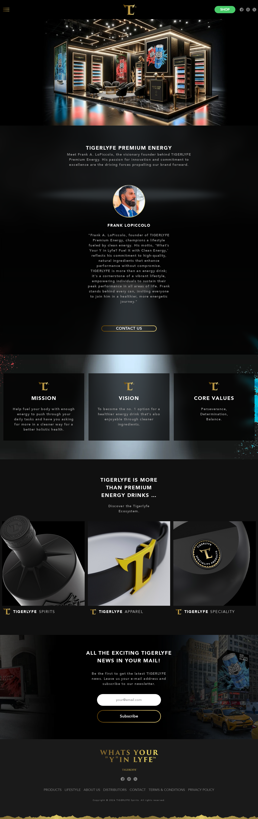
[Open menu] (58, 9)
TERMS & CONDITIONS (167, 790)
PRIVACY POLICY (201, 790)
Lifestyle (73, 790)
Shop (225, 9)
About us (92, 790)
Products (53, 790)
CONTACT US (129, 328)
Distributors (115, 790)
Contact (138, 790)
